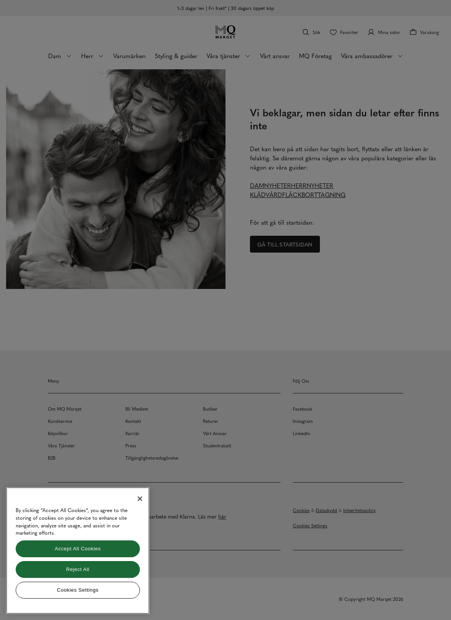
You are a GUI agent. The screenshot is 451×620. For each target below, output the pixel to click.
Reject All (77, 569)
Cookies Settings (78, 590)
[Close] (139, 498)
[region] (77, 550)
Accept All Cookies (78, 548)
